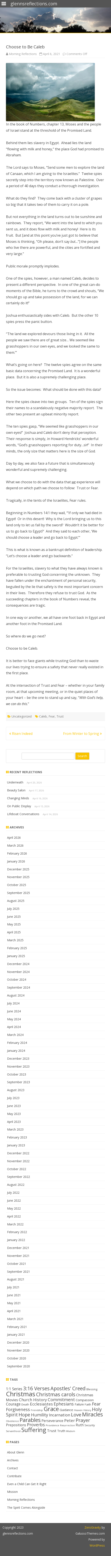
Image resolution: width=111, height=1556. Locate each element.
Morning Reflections (23, 54)
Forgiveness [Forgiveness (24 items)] (18, 1409)
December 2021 (18, 1248)
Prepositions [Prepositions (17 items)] (16, 1425)
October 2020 (16, 1358)
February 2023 (17, 1137)
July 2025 (13, 909)
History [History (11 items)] (87, 1410)
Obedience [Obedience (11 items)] (12, 1421)
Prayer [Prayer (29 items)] (83, 1420)
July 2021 (13, 1287)
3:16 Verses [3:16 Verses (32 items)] (36, 1388)
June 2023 (14, 1106)
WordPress (97, 1545)
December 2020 (18, 1342)
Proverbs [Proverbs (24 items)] (36, 1425)
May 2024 (14, 1019)
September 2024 (18, 987)
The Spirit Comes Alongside (26, 1507)
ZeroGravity (92, 1527)
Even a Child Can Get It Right (26, 1484)
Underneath (15, 782)
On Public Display (19, 806)
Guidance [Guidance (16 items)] (66, 1410)
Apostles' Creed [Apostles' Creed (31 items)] (68, 1388)
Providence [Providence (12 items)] (52, 1425)
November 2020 (18, 1350)
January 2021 (16, 1334)
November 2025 (18, 877)
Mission (12, 1492)
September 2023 (18, 1082)
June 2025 (14, 917)
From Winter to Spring (82, 733)
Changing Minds (18, 798)
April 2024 (14, 1027)
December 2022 (18, 1153)
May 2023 (14, 1114)
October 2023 (16, 1074)
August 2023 (15, 1090)
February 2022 (17, 1232)
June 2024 (14, 1011)
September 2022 (18, 1177)
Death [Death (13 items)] (25, 1404)
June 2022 (14, 1200)
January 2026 (16, 861)
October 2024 (16, 979)
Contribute (14, 1476)
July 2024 (13, 1003)
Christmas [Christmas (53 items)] (20, 1394)
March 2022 (15, 1224)
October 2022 (16, 1169)
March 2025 (15, 940)
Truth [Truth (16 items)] (61, 1431)
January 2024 (16, 1051)
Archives (13, 1460)
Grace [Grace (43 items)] (51, 1409)
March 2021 (15, 1319)
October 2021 (16, 1264)
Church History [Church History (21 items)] (33, 1399)
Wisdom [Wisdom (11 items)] (70, 1431)
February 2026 (17, 853)
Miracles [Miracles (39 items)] (92, 1414)
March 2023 (15, 1129)
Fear (52, 716)
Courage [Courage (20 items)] (13, 1404)
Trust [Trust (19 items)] (51, 1430)
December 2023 (18, 1058)
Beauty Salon (16, 790)
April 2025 (14, 932)
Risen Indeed (21, 733)
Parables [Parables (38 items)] (30, 1419)
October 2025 (16, 885)
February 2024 (17, 1043)
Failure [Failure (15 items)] (79, 1404)
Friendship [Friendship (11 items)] (37, 1410)
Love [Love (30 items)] (76, 1414)
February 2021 (17, 1327)
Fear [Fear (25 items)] (96, 1404)
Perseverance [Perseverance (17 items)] (52, 1420)
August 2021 (15, 1279)
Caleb (43, 716)
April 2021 (14, 1311)
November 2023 (18, 1066)
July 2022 (13, 1192)
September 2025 (18, 893)
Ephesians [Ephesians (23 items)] (64, 1404)
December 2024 (18, 964)
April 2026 (14, 837)
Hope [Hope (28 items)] (24, 1414)
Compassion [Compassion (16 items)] (85, 1400)
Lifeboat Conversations (23, 814)
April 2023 (14, 1122)
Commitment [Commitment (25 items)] (61, 1399)
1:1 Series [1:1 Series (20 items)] (14, 1388)
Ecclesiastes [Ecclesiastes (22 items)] (41, 1404)
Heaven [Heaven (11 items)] (78, 1410)
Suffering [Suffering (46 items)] (33, 1430)
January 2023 (16, 1145)
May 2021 (14, 1303)
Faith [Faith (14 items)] (88, 1404)
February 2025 (17, 948)
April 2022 (14, 1216)
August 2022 (15, 1185)
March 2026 (15, 845)
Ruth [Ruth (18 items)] (80, 1424)
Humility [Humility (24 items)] (39, 1415)
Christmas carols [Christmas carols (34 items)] (55, 1394)
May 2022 (14, 1208)
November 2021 (18, 1256)
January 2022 (16, 1240)
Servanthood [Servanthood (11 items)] (13, 1431)
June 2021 (14, 1295)
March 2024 (15, 1035)
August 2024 (15, 995)
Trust (60, 716)
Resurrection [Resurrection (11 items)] (67, 1425)
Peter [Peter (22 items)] (69, 1420)
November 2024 (18, 972)
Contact (12, 1468)
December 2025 (18, 869)
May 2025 (14, 924)
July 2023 (13, 1098)
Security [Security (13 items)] (89, 1425)
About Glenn (15, 1452)
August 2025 (15, 901)
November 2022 (18, 1161)
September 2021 (18, 1272)
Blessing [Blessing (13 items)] (91, 1389)
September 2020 (18, 1366)
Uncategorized (22, 716)
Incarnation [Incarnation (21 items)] (59, 1414)
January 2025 (16, 956)
